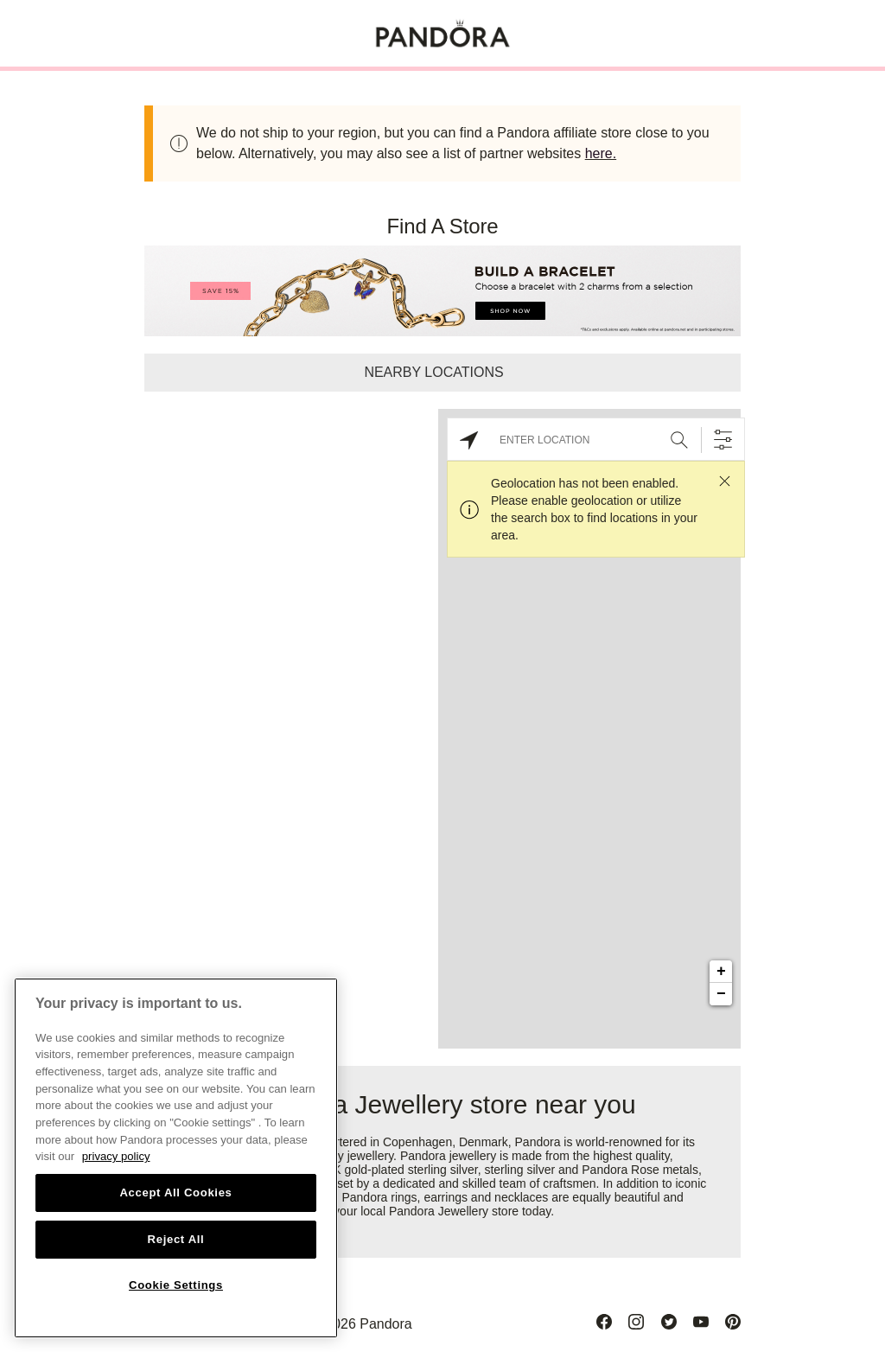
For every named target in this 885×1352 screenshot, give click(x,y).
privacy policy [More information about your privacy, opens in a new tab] (116, 1156)
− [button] (721, 994)
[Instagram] (636, 1322)
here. (600, 153)
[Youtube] (701, 1322)
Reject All (176, 1239)
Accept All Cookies (175, 1192)
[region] (176, 1158)
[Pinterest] (733, 1322)
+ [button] (721, 971)
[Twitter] (669, 1322)
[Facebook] (604, 1322)
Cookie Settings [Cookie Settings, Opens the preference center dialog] (176, 1285)
